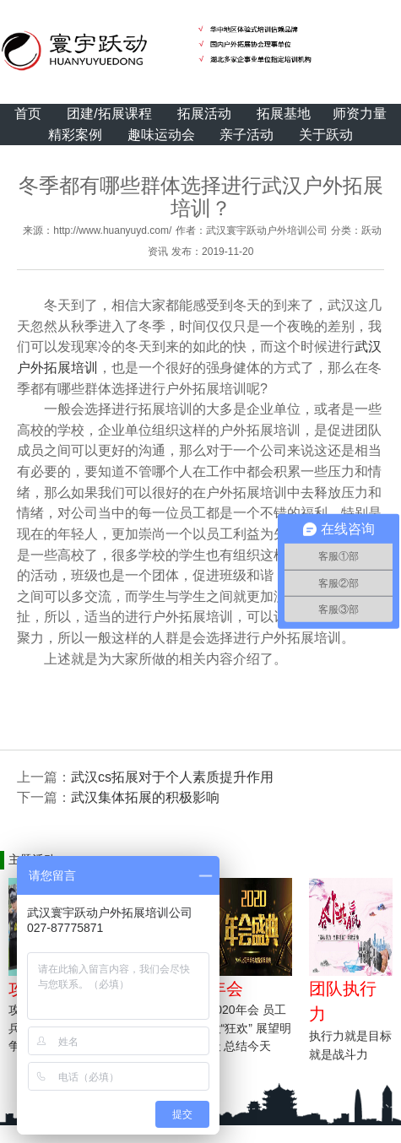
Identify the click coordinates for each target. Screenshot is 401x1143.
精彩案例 (75, 134)
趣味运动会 (161, 134)
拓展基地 (284, 113)
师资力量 (360, 113)
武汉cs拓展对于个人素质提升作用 (172, 777)
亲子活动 (246, 134)
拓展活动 (204, 113)
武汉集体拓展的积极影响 (145, 797)
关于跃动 (326, 134)
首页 (27, 113)
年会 (226, 988)
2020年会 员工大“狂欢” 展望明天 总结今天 (250, 1028)
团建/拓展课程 (109, 113)
